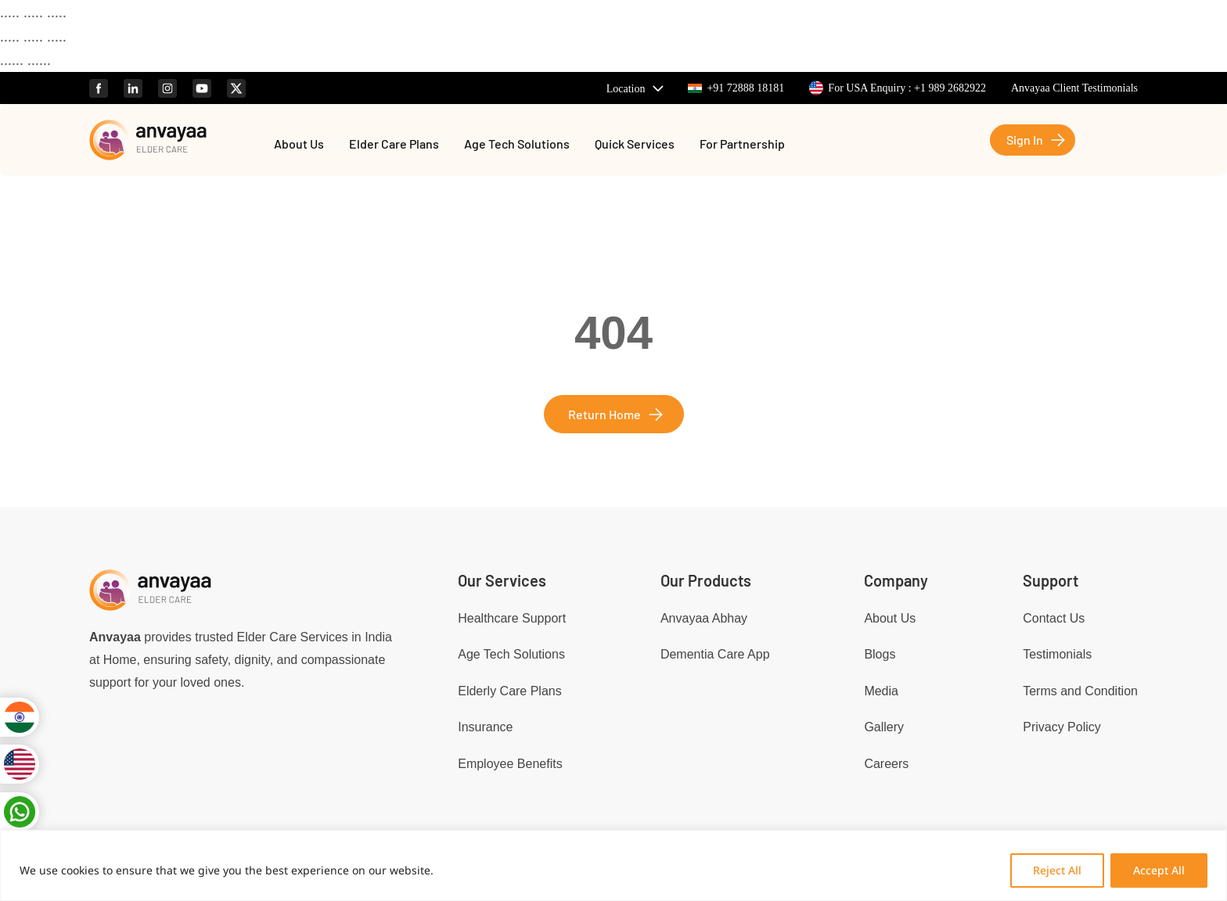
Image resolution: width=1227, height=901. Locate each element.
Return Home (604, 414)
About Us (299, 144)
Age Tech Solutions (517, 144)
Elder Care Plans (394, 144)
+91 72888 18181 (736, 88)
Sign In (1024, 139)
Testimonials (1057, 654)
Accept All (1159, 870)
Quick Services (635, 144)
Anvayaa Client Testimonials (1074, 88)
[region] (613, 865)
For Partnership (742, 144)
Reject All (1057, 870)
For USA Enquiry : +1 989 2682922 (897, 88)
